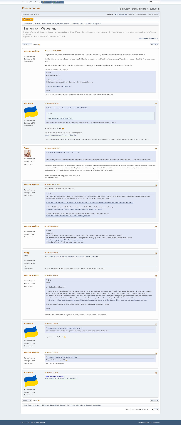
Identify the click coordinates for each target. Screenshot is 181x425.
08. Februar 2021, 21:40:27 (52, 184)
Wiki (116, 14)
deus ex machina (31, 51)
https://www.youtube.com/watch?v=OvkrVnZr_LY (61, 378)
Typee (26, 148)
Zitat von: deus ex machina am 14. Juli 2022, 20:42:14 (65, 328)
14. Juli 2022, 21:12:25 (51, 352)
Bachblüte (28, 103)
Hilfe (139, 422)
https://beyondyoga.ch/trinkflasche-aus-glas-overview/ (65, 240)
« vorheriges (143, 38)
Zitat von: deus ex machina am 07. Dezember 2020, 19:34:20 (67, 108)
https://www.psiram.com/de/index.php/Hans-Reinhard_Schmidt (68, 216)
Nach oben (27, 400)
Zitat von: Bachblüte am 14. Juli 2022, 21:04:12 (63, 357)
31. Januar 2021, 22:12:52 (52, 103)
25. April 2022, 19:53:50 (51, 226)
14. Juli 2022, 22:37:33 (51, 372)
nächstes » (153, 38)
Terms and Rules (147, 422)
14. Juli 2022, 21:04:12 (51, 323)
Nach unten (27, 44)
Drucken (154, 44)
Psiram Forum (31, 8)
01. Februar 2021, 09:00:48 (52, 148)
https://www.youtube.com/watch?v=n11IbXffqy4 (61, 135)
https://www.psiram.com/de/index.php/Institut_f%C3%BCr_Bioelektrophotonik (71, 256)
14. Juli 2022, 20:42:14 (51, 275)
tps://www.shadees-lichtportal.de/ (59, 86)
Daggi (26, 253)
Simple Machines (40, 422)
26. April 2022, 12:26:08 (51, 252)
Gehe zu (127, 409)
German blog (123, 14)
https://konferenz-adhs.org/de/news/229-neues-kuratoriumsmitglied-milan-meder (74, 209)
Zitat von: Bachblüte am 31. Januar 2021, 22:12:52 (64, 152)
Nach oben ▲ (156, 422)
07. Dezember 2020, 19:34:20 (53, 51)
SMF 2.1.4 (24, 422)
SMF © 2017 (31, 422)
